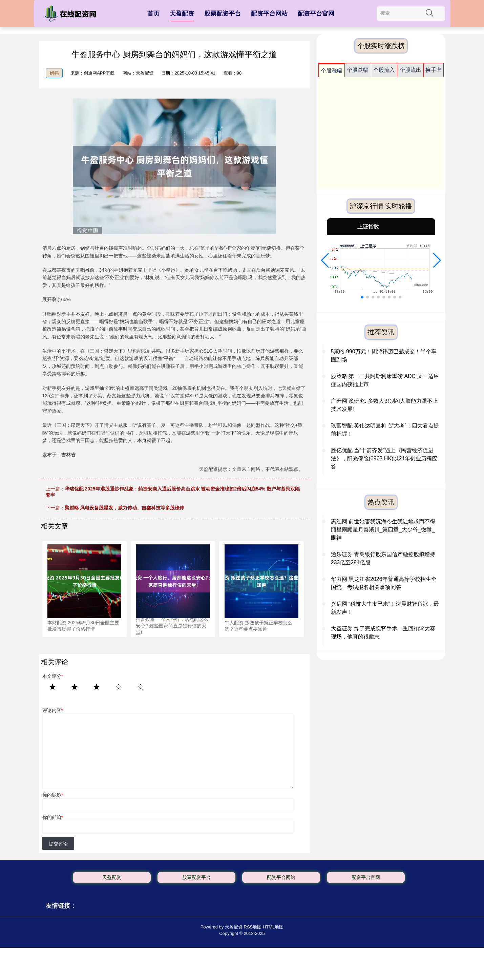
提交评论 (58, 843)
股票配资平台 (222, 13)
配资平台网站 (269, 13)
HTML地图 (273, 926)
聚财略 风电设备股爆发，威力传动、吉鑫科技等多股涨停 (125, 507)
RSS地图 (253, 926)
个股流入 (384, 70)
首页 (153, 13)
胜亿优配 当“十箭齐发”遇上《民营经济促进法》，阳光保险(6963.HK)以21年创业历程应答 (384, 458)
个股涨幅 (331, 71)
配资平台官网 (316, 13)
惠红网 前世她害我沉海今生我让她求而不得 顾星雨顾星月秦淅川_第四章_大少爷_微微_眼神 (383, 530)
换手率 (433, 70)
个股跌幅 (358, 70)
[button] (325, 260)
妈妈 (54, 73)
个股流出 (410, 70)
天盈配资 (182, 13)
